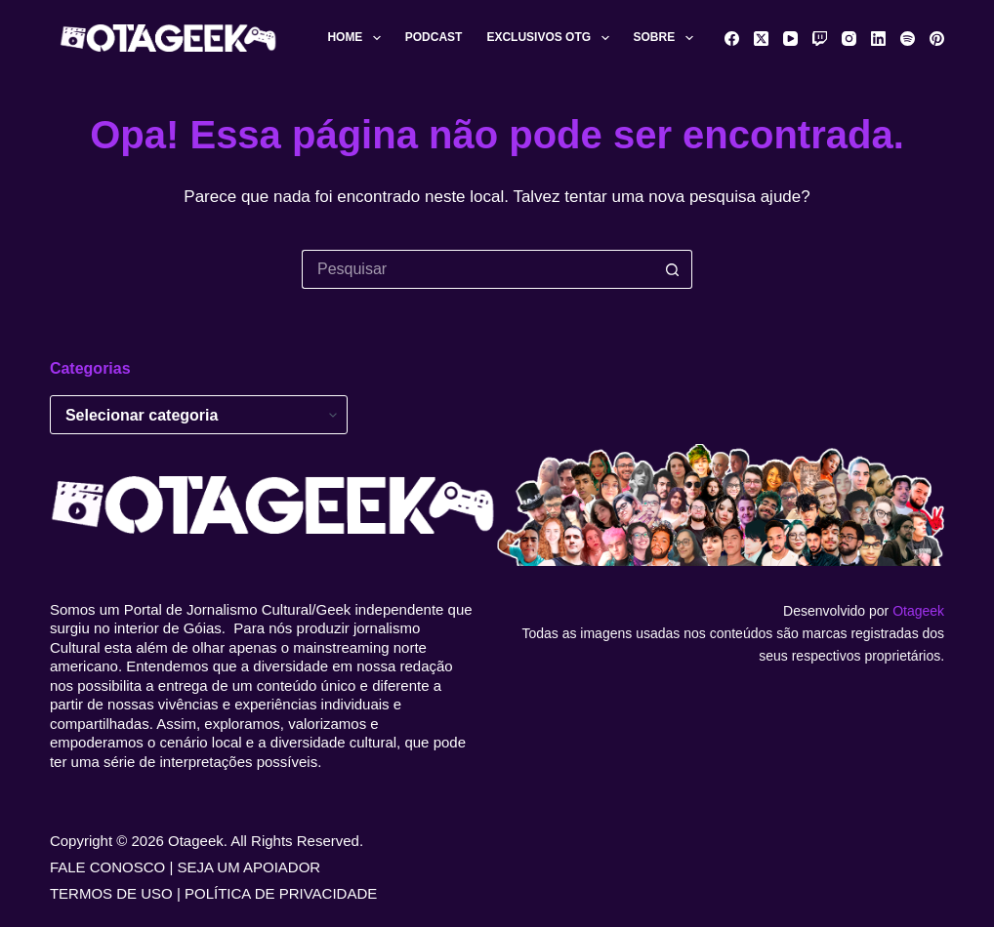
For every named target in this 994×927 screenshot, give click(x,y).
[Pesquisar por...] (477, 269)
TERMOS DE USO (111, 893)
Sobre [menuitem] (667, 38)
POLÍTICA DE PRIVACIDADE (281, 893)
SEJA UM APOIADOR (249, 867)
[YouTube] (790, 38)
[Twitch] (819, 38)
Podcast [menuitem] (434, 37)
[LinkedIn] (878, 38)
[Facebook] (732, 38)
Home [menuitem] (357, 38)
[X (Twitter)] (761, 38)
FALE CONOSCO (107, 867)
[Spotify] (907, 38)
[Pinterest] (937, 38)
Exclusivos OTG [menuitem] (551, 38)
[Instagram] (849, 38)
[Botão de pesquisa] (672, 269)
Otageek (918, 611)
